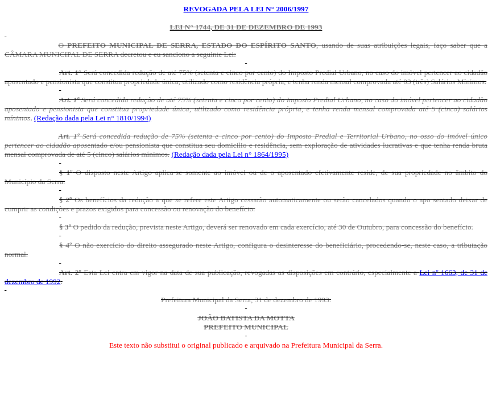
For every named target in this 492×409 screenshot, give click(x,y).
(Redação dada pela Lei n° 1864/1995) (230, 154)
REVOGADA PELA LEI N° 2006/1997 (246, 9)
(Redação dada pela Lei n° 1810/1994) (92, 118)
